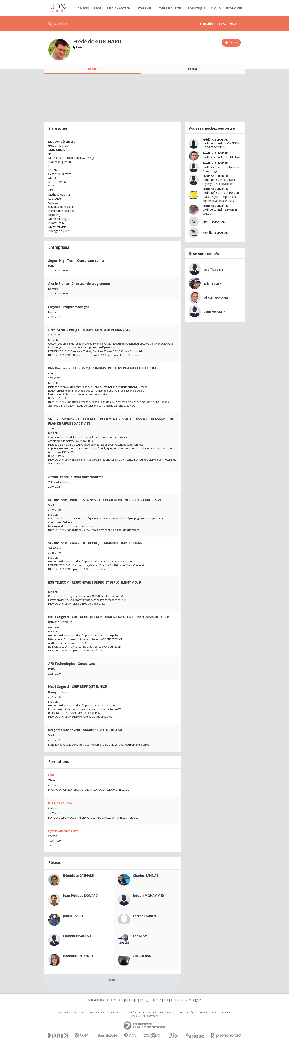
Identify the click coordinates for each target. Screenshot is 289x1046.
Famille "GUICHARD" (216, 232)
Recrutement (107, 1012)
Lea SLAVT (141, 936)
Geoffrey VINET (214, 269)
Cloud (216, 8)
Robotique (196, 8)
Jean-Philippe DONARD (80, 895)
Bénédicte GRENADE (78, 875)
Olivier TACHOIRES (216, 297)
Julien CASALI (73, 916)
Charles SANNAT (146, 875)
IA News (83, 8)
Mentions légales (188, 1012)
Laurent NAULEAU (77, 936)
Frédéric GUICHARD (215, 139)
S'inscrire (206, 23)
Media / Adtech (118, 8)
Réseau (193, 69)
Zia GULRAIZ (142, 956)
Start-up (144, 8)
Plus (112, 980)
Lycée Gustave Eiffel (64, 831)
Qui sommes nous (67, 1012)
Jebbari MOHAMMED (148, 895)
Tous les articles (208, 1012)
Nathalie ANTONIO (78, 956)
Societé (120, 1012)
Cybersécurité (169, 8)
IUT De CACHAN (60, 803)
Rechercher (60, 23)
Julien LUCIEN (213, 283)
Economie (234, 8)
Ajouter (233, 42)
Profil (92, 69)
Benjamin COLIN (214, 312)
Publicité (94, 1012)
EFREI (52, 775)
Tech (97, 8)
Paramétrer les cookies (165, 1012)
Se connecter (228, 23)
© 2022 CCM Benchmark (145, 1016)
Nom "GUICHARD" (214, 221)
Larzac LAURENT (145, 916)
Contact (83, 1012)
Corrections (225, 1012)
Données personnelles (139, 1012)
